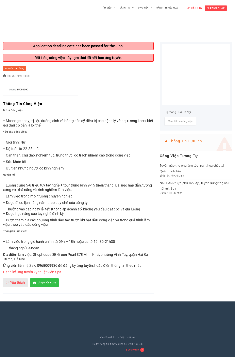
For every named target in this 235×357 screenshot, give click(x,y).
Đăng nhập (216, 8)
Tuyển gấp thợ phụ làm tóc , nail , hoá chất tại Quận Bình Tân (192, 168)
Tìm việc (107, 7)
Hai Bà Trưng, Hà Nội (18, 75)
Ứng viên (143, 7)
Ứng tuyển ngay (44, 282)
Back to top (135, 350)
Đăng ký (196, 8)
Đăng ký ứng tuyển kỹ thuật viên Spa (32, 272)
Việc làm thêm (108, 337)
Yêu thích (15, 282)
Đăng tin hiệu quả (167, 7)
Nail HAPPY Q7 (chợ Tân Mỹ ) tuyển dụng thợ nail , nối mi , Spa (195, 186)
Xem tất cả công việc (180, 121)
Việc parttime (127, 337)
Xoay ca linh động (14, 68)
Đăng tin (125, 7)
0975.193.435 (135, 344)
